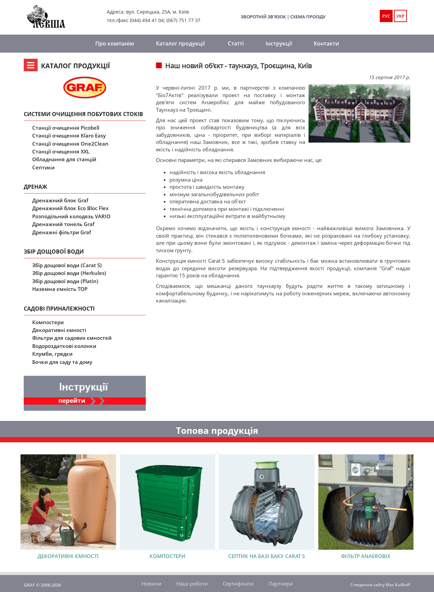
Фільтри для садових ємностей (72, 337)
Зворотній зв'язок (263, 17)
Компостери (48, 322)
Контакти (326, 43)
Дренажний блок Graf (60, 200)
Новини (151, 583)
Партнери (281, 583)
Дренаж (35, 186)
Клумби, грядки (52, 353)
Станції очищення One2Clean (70, 143)
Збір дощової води (54, 251)
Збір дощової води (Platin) (65, 281)
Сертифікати (238, 583)
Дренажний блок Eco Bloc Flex (70, 208)
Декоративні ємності (59, 330)
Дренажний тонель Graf (63, 224)
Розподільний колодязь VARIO (71, 216)
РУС (386, 16)
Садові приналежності (59, 308)
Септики (43, 167)
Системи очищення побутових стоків (83, 114)
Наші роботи (192, 583)
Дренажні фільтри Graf (61, 232)
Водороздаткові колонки (64, 346)
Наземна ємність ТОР (59, 288)
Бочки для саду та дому (62, 361)
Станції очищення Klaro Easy (69, 135)
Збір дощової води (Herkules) (69, 273)
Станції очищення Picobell (65, 127)
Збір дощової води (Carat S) (67, 265)
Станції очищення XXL (61, 151)
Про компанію (114, 43)
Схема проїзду (308, 17)
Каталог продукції (180, 43)
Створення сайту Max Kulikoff (380, 585)
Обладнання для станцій (64, 159)
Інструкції (278, 43)
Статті (236, 43)
